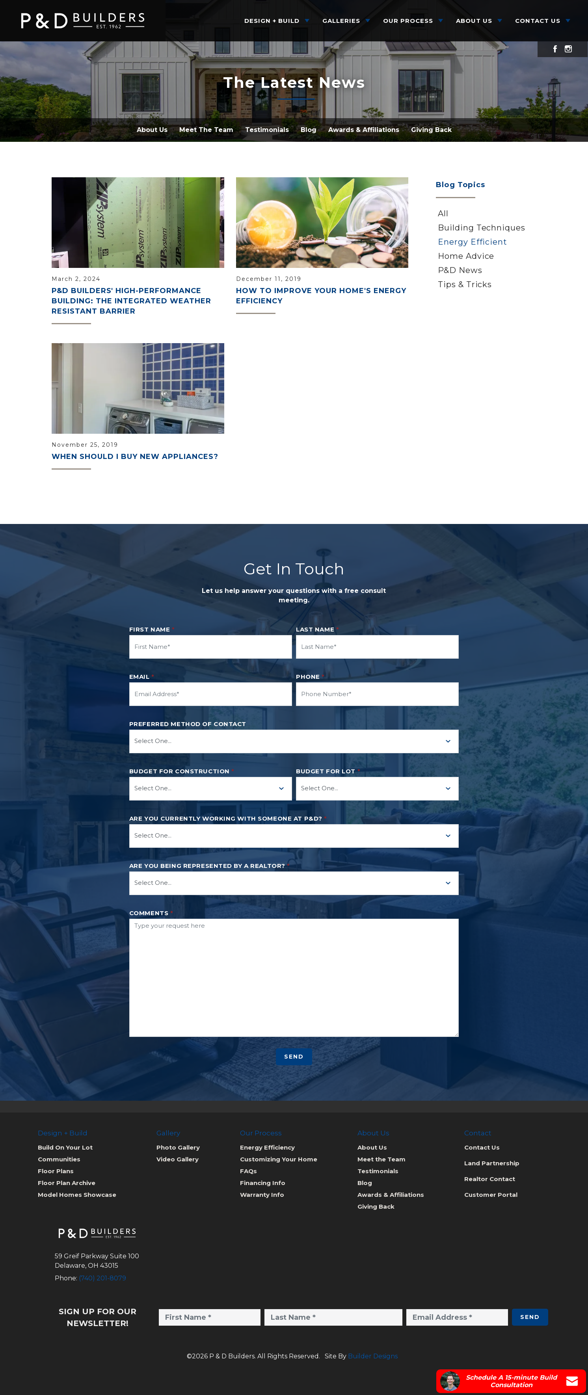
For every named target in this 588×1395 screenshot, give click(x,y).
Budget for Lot (328, 771)
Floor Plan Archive (66, 1183)
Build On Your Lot (65, 1147)
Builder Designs (373, 1356)
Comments (151, 913)
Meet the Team (381, 1159)
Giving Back (431, 130)
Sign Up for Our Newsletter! (97, 1317)
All (443, 213)
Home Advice (466, 256)
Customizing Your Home (278, 1159)
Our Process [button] (408, 20)
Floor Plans (56, 1171)
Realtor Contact (489, 1179)
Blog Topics (460, 184)
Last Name (317, 629)
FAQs (248, 1171)
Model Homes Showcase (77, 1194)
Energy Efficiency (267, 1147)
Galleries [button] (341, 20)
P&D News (460, 270)
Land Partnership (491, 1163)
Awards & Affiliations (363, 130)
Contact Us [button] (537, 20)
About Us (152, 130)
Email (141, 676)
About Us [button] (474, 20)
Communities (59, 1159)
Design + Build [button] (272, 20)
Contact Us (482, 1147)
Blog (308, 130)
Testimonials (267, 130)
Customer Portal (490, 1194)
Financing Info (262, 1183)
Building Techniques (481, 227)
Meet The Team (206, 130)
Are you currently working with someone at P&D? (228, 818)
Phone (310, 676)
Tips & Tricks (465, 284)
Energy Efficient (472, 242)
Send (294, 1056)
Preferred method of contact (187, 724)
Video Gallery (177, 1159)
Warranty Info (262, 1194)
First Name (152, 629)
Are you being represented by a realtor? (209, 865)
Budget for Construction (181, 771)
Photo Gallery (178, 1147)
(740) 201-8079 (102, 1278)
